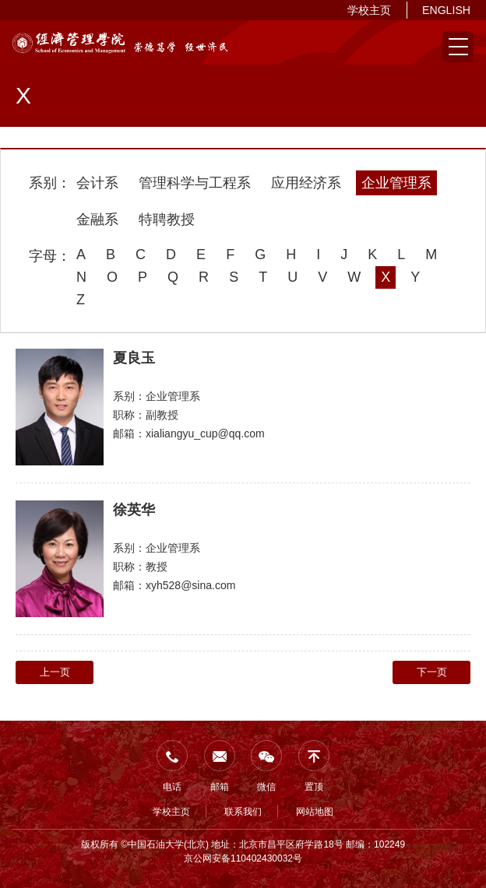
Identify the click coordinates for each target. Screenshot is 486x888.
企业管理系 (396, 183)
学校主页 (369, 10)
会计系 (97, 183)
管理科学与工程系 (195, 183)
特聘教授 (167, 219)
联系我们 (243, 811)
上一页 (55, 672)
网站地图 (314, 811)
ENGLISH (446, 10)
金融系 (97, 219)
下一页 (432, 672)
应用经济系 (306, 183)
